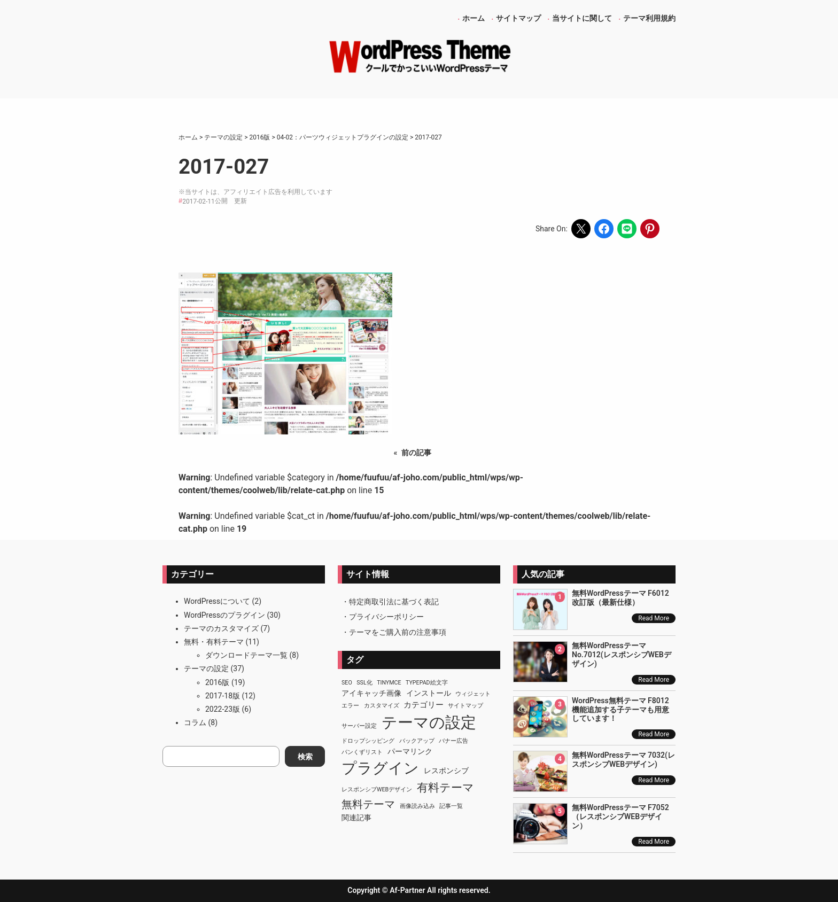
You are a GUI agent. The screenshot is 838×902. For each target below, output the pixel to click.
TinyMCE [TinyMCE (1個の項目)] (389, 682)
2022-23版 (222, 709)
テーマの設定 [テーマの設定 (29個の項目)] (429, 722)
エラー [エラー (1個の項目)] (350, 705)
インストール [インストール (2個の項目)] (428, 693)
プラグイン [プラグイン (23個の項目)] (380, 768)
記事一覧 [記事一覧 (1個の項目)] (451, 806)
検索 (305, 756)
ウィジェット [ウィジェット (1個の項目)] (473, 693)
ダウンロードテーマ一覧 (246, 655)
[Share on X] (581, 228)
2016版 (217, 682)
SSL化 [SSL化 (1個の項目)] (364, 682)
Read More (653, 618)
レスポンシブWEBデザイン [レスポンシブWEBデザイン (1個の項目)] (377, 789)
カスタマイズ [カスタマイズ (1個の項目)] (381, 705)
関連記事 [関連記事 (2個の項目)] (356, 817)
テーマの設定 (206, 668)
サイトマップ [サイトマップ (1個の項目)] (465, 705)
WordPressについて (217, 601)
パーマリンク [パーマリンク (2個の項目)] (409, 751)
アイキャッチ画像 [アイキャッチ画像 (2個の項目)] (371, 693)
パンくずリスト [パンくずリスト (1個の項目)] (362, 752)
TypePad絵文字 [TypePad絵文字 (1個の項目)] (427, 682)
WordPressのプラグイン (224, 615)
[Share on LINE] (627, 228)
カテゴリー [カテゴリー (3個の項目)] (424, 705)
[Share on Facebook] (604, 228)
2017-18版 (222, 695)
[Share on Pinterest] (649, 228)
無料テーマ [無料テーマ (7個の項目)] (368, 804)
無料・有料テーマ (214, 641)
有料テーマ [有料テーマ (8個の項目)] (445, 787)
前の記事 (416, 452)
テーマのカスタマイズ (221, 628)
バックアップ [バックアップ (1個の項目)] (416, 740)
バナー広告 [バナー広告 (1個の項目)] (453, 740)
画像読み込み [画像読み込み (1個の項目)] (417, 806)
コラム (195, 722)
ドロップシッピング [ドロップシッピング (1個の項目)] (368, 740)
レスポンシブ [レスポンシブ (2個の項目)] (446, 770)
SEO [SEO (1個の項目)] (347, 682)
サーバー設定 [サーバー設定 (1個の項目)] (359, 725)
